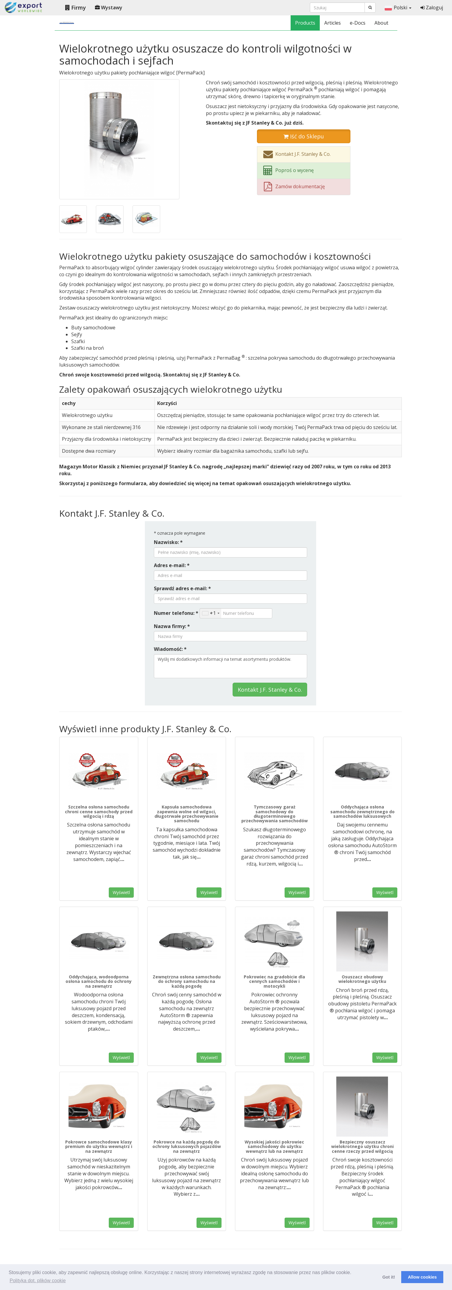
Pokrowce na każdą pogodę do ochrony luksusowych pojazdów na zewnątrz (186, 1146)
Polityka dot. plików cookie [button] (38, 1280)
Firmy (75, 7)
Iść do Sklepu (303, 136)
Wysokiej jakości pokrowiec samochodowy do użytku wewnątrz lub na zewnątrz (274, 1146)
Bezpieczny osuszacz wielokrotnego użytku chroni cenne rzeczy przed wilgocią (362, 1146)
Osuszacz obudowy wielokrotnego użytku (362, 979)
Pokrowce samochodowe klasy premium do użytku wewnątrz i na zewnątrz (98, 1146)
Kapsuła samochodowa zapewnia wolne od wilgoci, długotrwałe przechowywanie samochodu (186, 813)
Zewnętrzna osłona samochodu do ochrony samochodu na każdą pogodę (187, 981)
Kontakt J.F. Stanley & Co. (270, 689)
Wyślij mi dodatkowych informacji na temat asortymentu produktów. (230, 666)
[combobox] (210, 613)
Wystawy (108, 7)
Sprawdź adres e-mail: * (182, 588)
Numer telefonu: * (176, 613)
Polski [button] (398, 7)
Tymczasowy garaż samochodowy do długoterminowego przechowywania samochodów (274, 813)
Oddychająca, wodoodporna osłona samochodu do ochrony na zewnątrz (99, 981)
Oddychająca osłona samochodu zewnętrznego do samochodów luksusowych (362, 811)
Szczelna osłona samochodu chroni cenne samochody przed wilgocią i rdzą (99, 811)
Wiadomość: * (170, 649)
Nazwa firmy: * (172, 626)
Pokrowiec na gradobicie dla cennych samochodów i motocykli (274, 981)
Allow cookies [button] (422, 1277)
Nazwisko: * (168, 542)
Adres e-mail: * (172, 565)
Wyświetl (121, 892)
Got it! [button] (388, 1277)
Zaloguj (431, 7)
